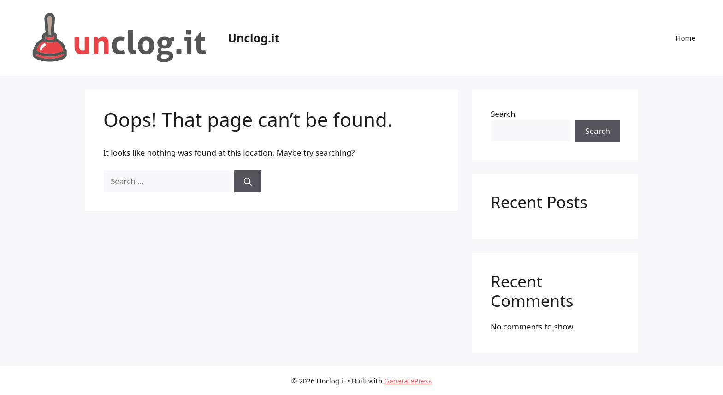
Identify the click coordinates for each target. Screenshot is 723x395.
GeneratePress (408, 380)
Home (685, 37)
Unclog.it (253, 38)
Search (503, 113)
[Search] (247, 181)
